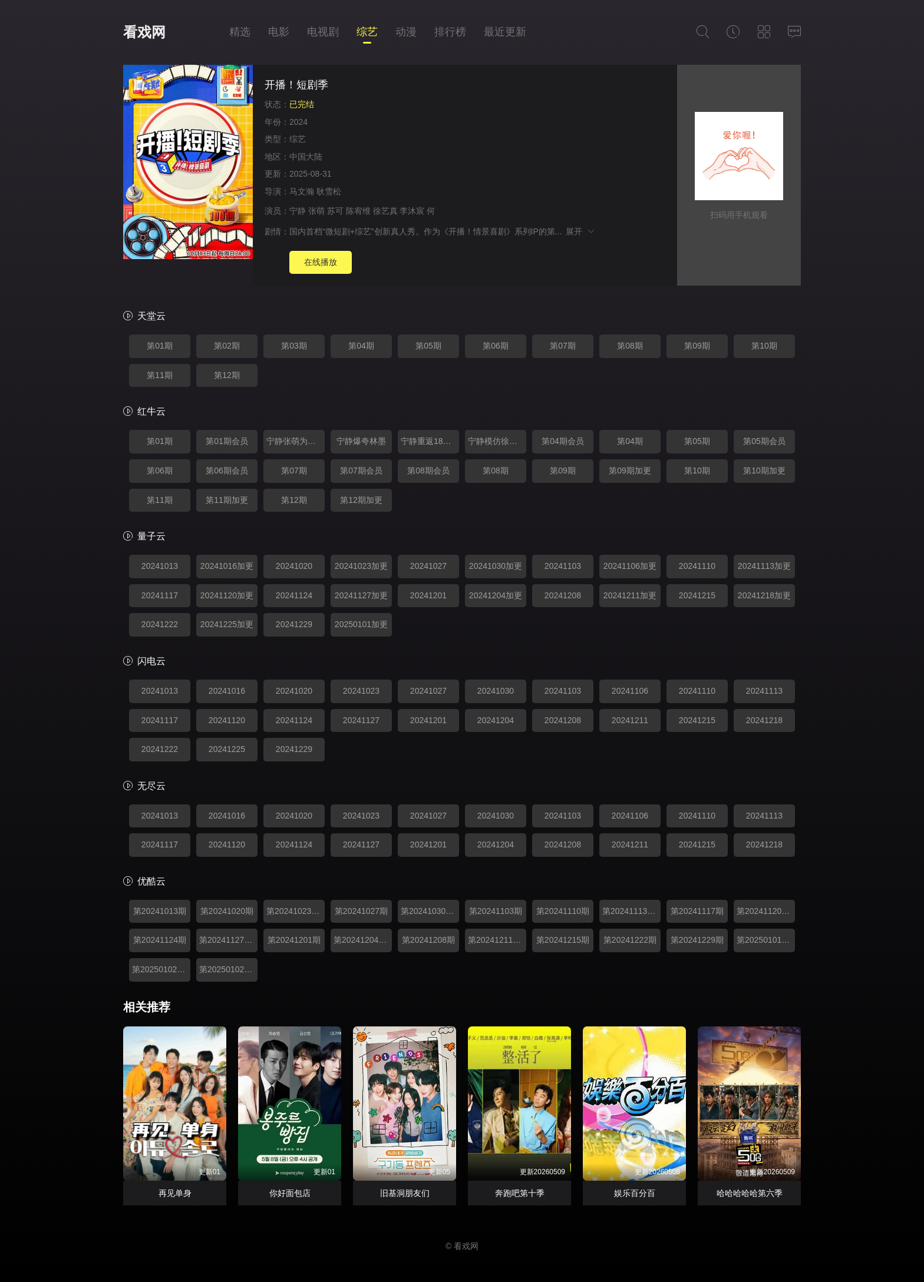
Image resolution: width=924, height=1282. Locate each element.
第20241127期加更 (228, 940)
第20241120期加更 (766, 911)
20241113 (764, 690)
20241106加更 (629, 566)
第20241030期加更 (430, 911)
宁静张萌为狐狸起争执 (295, 441)
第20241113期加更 (631, 911)
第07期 (563, 345)
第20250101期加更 (766, 940)
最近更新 (505, 32)
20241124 (294, 595)
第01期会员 (227, 441)
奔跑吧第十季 (519, 1193)
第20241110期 (562, 911)
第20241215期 (562, 940)
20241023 (361, 690)
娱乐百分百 (634, 1193)
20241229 (294, 624)
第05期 (428, 345)
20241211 (630, 720)
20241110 (697, 566)
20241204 (495, 720)
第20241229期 (697, 940)
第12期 (227, 375)
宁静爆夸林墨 (361, 441)
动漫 (406, 32)
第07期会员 (361, 470)
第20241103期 (495, 911)
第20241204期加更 (363, 940)
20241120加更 (226, 595)
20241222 (159, 624)
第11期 (160, 375)
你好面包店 (290, 1193)
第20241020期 (226, 911)
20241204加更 (495, 595)
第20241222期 (629, 940)
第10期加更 (764, 470)
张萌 (316, 211)
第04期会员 (563, 441)
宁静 (297, 211)
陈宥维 (358, 211)
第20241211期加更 (497, 940)
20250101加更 (361, 624)
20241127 (361, 720)
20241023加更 (361, 566)
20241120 (227, 720)
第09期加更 (630, 470)
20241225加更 (226, 624)
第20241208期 (428, 940)
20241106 (630, 690)
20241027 (428, 566)
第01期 (160, 345)
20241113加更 (764, 566)
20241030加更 (495, 566)
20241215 (697, 595)
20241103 (562, 566)
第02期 (227, 345)
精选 (239, 32)
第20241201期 (294, 940)
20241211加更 (629, 595)
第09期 (697, 345)
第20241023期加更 (295, 911)
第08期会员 (428, 470)
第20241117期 (697, 911)
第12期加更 (361, 500)
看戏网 (144, 32)
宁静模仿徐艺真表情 (497, 441)
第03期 (294, 345)
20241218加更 (764, 595)
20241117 (159, 595)
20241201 (428, 595)
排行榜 (450, 32)
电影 (278, 32)
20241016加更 (226, 566)
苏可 (335, 211)
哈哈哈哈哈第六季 (750, 1193)
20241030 (495, 690)
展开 (581, 231)
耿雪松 (328, 191)
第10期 (764, 345)
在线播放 (320, 262)
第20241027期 (361, 911)
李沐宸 (412, 211)
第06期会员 (227, 470)
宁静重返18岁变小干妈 (430, 441)
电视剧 (323, 32)
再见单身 (175, 1193)
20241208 (562, 595)
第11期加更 (227, 500)
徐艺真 (385, 211)
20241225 (227, 749)
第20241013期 (159, 911)
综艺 (367, 32)
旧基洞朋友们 (405, 1193)
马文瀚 (301, 191)
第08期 (630, 345)
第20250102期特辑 (161, 969)
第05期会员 (764, 441)
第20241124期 (159, 940)
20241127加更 (361, 595)
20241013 (159, 566)
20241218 (764, 720)
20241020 (294, 566)
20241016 (227, 690)
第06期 (496, 345)
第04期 (361, 345)
